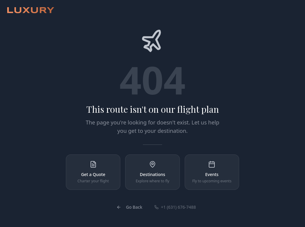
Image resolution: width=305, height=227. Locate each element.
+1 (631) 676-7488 (175, 207)
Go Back (129, 207)
